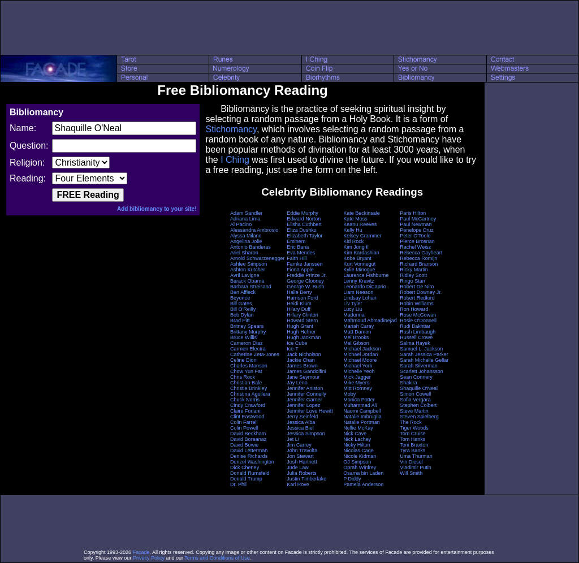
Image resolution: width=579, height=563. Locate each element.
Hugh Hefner (301, 332)
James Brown (302, 366)
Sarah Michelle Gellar (424, 360)
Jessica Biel (300, 428)
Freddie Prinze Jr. (307, 275)
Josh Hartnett (302, 462)
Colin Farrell (244, 422)
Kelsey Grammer (362, 236)
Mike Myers (356, 383)
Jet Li (293, 439)
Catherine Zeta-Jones (254, 354)
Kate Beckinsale (361, 213)
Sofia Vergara (415, 399)
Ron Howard (414, 309)
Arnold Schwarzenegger (257, 258)
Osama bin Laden (363, 473)
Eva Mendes (301, 252)
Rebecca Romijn (418, 258)
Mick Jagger (357, 377)
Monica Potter (359, 399)
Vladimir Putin (415, 467)
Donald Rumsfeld (249, 473)
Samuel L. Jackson (421, 349)
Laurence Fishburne (365, 275)
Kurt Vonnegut (359, 264)
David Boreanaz (248, 439)
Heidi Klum (299, 303)
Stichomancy (230, 129)
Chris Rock (242, 377)
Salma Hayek (415, 343)
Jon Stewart (300, 456)
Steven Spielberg (419, 416)
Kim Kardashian (361, 252)
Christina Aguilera (250, 394)
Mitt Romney (357, 388)
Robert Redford (417, 298)
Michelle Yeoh (359, 371)
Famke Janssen (305, 264)
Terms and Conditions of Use (217, 558)
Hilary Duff (298, 309)
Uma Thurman (416, 456)
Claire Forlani (245, 411)
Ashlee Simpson (248, 264)
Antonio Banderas (250, 247)
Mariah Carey (358, 326)
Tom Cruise (413, 433)
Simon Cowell (415, 394)
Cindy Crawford (247, 405)
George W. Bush (305, 286)
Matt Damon (357, 332)
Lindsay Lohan (360, 298)
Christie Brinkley (248, 388)
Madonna (354, 315)
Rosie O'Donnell (418, 320)
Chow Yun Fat (246, 371)
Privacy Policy (149, 558)
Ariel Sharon (244, 252)
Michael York (357, 366)
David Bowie (244, 445)
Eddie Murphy (302, 213)
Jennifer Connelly (306, 394)
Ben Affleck (243, 292)
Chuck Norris (245, 399)
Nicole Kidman (359, 456)
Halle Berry (299, 292)
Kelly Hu (352, 230)
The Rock (411, 422)
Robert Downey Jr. (421, 292)
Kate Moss (355, 219)
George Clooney (305, 281)
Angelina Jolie (246, 241)
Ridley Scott (413, 275)
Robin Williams (417, 303)
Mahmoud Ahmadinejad (370, 320)
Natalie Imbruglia (362, 416)
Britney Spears (246, 326)
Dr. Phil (238, 484)
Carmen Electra (248, 349)
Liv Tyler (352, 303)
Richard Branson (419, 264)
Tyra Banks (412, 450)
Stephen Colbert (418, 405)
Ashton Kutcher (247, 269)
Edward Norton (304, 219)
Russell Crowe (416, 337)
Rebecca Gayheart (421, 252)
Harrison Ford (302, 298)
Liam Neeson (358, 292)
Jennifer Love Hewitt (310, 411)
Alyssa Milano (246, 236)
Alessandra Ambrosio (254, 230)
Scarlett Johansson (421, 371)
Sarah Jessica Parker (424, 354)
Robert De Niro (417, 286)
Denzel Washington (252, 462)
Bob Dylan (242, 315)
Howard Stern (302, 320)
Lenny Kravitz (358, 281)
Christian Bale (246, 383)
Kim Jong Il (356, 247)
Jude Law (298, 467)
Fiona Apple (300, 269)
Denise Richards (248, 456)
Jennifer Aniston (305, 388)
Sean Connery (416, 377)
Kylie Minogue (359, 269)
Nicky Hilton (356, 445)
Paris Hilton (413, 213)
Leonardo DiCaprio (364, 286)
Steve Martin (414, 411)
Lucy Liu (352, 309)
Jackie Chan (301, 360)
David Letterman (248, 450)
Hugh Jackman (304, 337)
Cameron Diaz (246, 343)
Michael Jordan (360, 354)
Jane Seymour (303, 377)
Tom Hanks (412, 439)
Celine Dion (243, 360)
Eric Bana (298, 247)
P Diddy (352, 479)
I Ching (235, 159)
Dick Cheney (244, 467)
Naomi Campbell (362, 411)
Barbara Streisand (250, 286)
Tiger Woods (414, 428)
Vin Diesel (411, 462)
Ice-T (293, 349)
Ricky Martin (414, 269)
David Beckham (248, 433)
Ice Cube (297, 343)
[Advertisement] (289, 27)
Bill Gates (241, 303)
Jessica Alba (301, 422)
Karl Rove (298, 484)
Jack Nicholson (304, 354)
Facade (141, 552)
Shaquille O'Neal (419, 388)
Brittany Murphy (248, 332)
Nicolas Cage (358, 450)
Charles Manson (248, 366)
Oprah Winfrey (359, 467)
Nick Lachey (357, 439)
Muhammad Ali (360, 405)
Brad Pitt (240, 320)
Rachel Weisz (415, 247)
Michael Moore (360, 360)
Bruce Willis (243, 337)
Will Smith (411, 473)
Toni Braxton (414, 445)
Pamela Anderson (363, 484)
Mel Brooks (356, 337)
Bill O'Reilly (243, 309)
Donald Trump (246, 479)
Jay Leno (297, 383)
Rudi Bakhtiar (415, 326)
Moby (349, 394)
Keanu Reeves (360, 224)
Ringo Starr (413, 281)
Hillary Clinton (302, 315)
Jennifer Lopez (303, 405)
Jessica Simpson (306, 433)
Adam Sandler (246, 213)
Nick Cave (354, 433)
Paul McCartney (418, 219)
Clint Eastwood (247, 416)
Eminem (296, 241)
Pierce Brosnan (417, 241)
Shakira (408, 383)
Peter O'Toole (415, 236)
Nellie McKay (358, 428)
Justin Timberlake (306, 479)
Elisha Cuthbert (304, 224)
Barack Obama (247, 281)
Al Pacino (241, 224)
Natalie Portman (361, 422)
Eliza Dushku (302, 230)
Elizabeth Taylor (304, 236)
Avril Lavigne (244, 275)
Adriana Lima (245, 219)
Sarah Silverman (419, 366)
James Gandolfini (306, 371)
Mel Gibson (356, 343)
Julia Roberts (302, 473)
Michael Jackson (362, 349)
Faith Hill (296, 258)
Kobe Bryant (357, 258)
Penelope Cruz (417, 230)
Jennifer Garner (304, 399)
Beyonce (240, 298)
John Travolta (302, 450)
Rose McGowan (418, 315)
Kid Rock (353, 241)
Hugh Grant (300, 326)
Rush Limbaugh (417, 332)
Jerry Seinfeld (302, 416)
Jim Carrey (299, 445)
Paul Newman (415, 224)
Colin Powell (244, 428)
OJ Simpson (357, 462)
